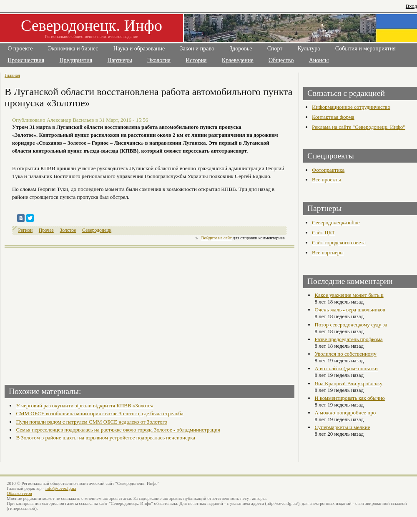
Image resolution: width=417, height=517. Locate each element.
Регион (25, 230)
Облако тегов (19, 493)
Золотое (68, 230)
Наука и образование (139, 48)
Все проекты (326, 179)
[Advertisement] (78, 313)
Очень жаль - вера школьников (349, 309)
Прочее (46, 230)
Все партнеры (328, 252)
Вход (411, 6)
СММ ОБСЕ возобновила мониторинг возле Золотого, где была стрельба (99, 413)
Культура (309, 48)
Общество (281, 60)
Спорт (275, 48)
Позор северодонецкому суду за (350, 324)
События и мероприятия (365, 48)
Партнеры (120, 60)
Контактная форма (333, 117)
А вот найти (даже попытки (346, 368)
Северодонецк (96, 230)
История (196, 60)
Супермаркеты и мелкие (342, 427)
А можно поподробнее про (345, 412)
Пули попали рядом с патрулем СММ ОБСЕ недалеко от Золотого (91, 422)
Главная (12, 75)
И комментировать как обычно (349, 398)
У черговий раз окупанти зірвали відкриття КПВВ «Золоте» (84, 405)
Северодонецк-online (336, 222)
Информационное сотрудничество (351, 107)
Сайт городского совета (339, 242)
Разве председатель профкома (348, 339)
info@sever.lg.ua (60, 488)
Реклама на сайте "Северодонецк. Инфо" (358, 127)
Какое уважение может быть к (348, 295)
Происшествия (26, 60)
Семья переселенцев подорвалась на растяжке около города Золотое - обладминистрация (118, 430)
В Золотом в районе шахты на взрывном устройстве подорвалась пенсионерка (105, 437)
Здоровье (240, 48)
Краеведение (238, 60)
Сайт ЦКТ (323, 232)
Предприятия (76, 60)
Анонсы (319, 60)
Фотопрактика (328, 170)
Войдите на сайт (216, 238)
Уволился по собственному (345, 354)
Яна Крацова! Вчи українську (348, 383)
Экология (159, 60)
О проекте (20, 48)
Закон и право (197, 48)
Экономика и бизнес (73, 48)
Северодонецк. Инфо (91, 25)
